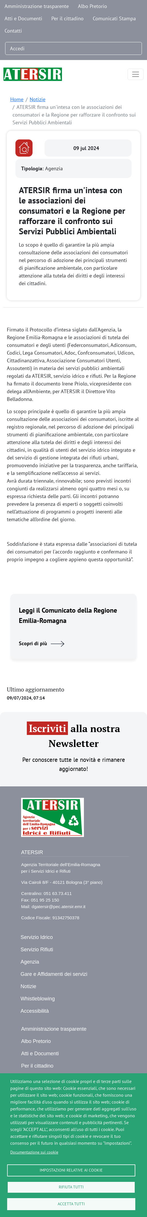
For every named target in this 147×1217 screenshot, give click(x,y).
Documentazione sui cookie (34, 1152)
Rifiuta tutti (71, 1187)
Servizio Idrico (37, 937)
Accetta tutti (71, 1203)
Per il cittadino (67, 18)
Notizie (37, 99)
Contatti (13, 30)
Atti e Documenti (23, 18)
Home (16, 99)
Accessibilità (35, 1011)
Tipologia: (33, 168)
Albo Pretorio (92, 6)
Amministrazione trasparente (37, 6)
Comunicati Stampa (114, 18)
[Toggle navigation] (136, 74)
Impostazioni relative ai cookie (71, 1170)
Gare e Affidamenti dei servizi (54, 974)
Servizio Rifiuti (37, 949)
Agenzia (30, 962)
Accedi (17, 48)
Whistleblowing (38, 999)
